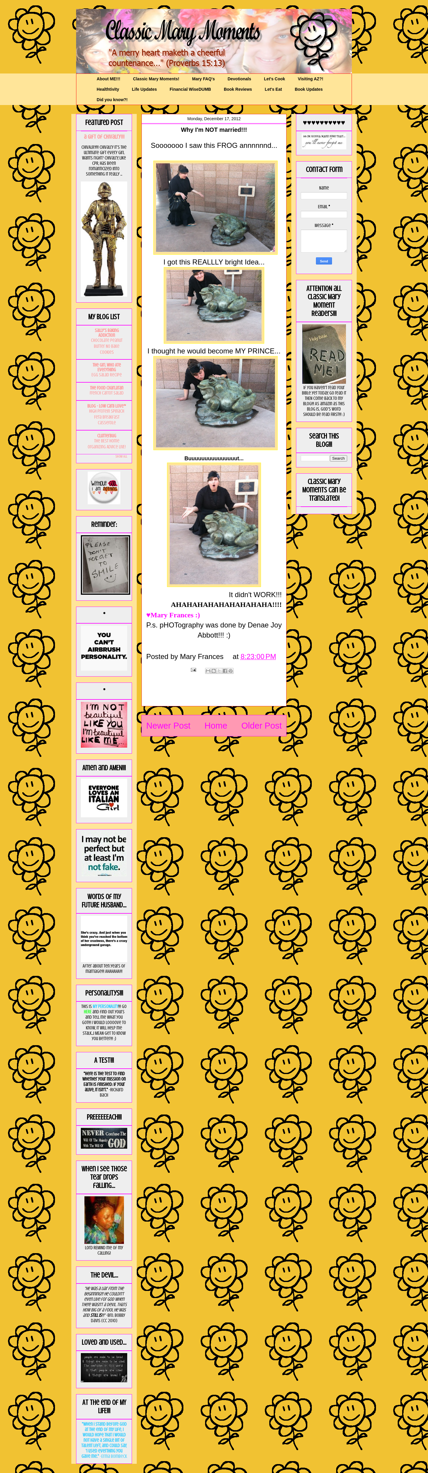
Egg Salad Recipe (107, 375)
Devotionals (239, 78)
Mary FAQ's (203, 78)
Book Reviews (238, 89)
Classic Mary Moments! (156, 78)
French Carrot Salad (107, 393)
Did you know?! (112, 99)
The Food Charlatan (106, 388)
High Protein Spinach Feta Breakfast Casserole (106, 417)
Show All (121, 456)
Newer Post (168, 725)
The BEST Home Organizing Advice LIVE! (107, 444)
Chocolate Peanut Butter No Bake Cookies (106, 346)
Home (215, 725)
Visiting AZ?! (310, 78)
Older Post (261, 725)
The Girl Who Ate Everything (107, 367)
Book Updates (309, 89)
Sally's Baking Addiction (107, 333)
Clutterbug (106, 436)
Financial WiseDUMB (190, 89)
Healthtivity (108, 89)
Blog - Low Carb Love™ (106, 406)
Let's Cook (274, 78)
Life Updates (144, 89)
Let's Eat (273, 89)
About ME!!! (108, 78)
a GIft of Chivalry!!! (104, 137)
